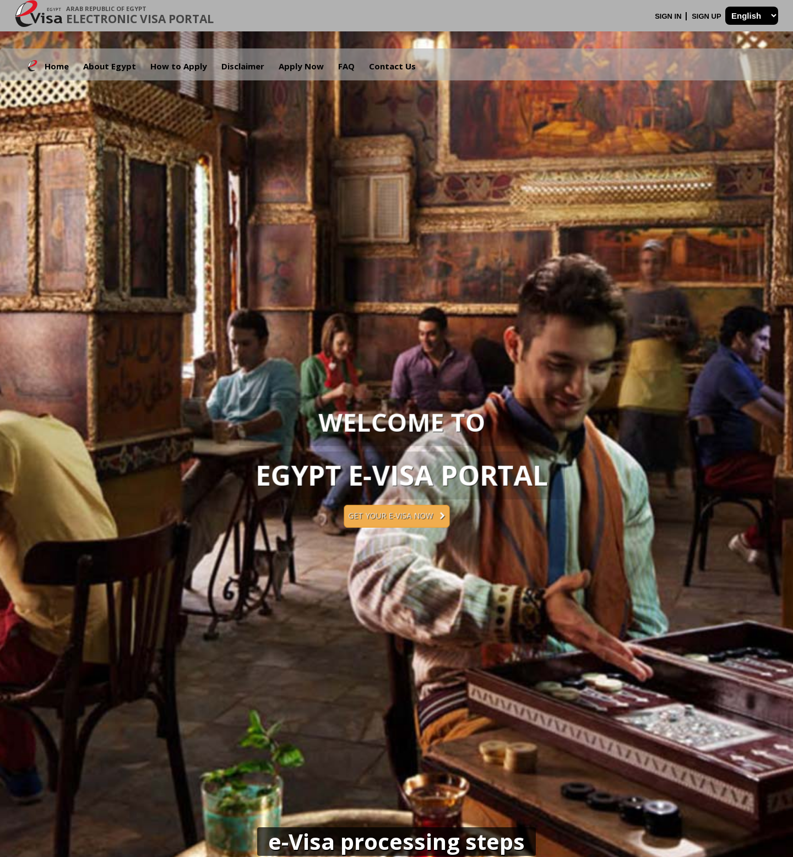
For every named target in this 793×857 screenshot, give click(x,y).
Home (57, 66)
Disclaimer (242, 66)
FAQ (346, 66)
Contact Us (392, 66)
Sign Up (707, 16)
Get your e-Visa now (396, 516)
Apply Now (301, 66)
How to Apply (178, 66)
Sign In (669, 16)
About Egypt (109, 66)
